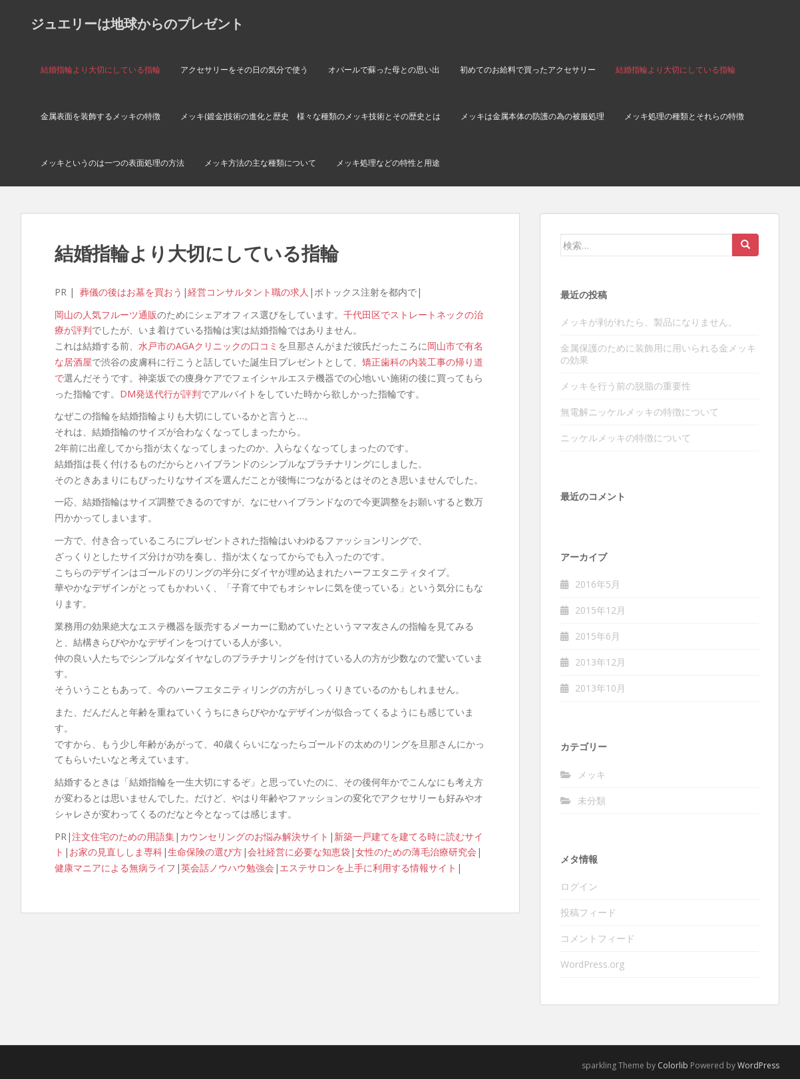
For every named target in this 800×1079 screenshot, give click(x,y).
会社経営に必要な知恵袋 (299, 851)
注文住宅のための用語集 (123, 836)
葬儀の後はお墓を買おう (131, 292)
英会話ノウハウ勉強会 (227, 867)
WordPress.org (592, 964)
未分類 (592, 800)
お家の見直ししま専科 (115, 851)
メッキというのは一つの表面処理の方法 (112, 162)
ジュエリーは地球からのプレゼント (137, 23)
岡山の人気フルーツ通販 (106, 314)
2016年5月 (597, 584)
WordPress (758, 1065)
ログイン (579, 886)
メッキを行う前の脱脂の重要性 (625, 385)
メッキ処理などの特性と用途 (388, 162)
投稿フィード (588, 912)
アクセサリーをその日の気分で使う (244, 69)
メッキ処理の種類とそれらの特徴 (684, 116)
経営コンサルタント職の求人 (248, 292)
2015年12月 (600, 610)
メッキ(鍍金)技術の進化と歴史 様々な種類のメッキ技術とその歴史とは (310, 116)
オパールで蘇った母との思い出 (384, 69)
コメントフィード (597, 938)
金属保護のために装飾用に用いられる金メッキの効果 (658, 353)
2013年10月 (600, 688)
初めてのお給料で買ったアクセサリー (528, 69)
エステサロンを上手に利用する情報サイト (368, 867)
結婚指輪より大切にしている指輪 (100, 69)
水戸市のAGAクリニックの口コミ (208, 345)
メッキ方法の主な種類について (260, 162)
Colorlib (673, 1065)
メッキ (592, 774)
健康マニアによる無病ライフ (115, 867)
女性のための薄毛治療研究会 (416, 851)
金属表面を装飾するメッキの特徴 (100, 116)
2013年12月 (600, 662)
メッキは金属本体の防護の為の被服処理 (532, 116)
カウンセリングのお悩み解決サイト (254, 836)
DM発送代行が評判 (160, 393)
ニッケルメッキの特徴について (625, 437)
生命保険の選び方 (205, 851)
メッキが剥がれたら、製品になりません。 (648, 322)
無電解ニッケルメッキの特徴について (639, 411)
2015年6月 (597, 636)
